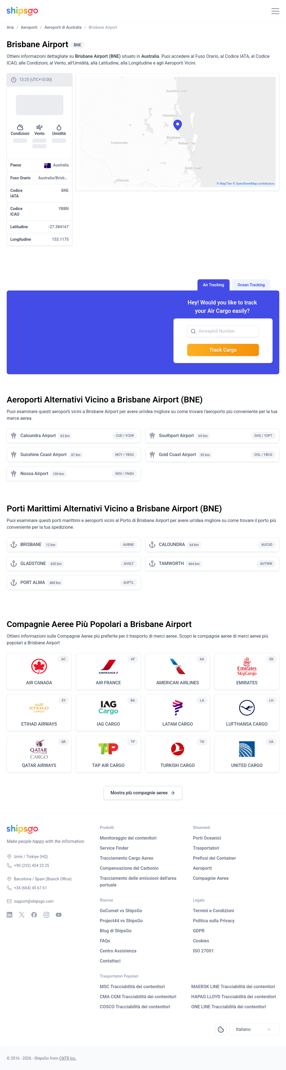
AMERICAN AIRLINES (177, 682)
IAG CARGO (108, 724)
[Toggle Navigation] (275, 11)
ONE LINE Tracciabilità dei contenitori (228, 1006)
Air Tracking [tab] (213, 285)
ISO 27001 (203, 951)
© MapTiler (224, 183)
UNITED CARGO (247, 765)
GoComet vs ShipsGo (121, 910)
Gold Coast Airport (177, 454)
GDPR (199, 930)
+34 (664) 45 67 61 (30, 888)
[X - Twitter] (22, 915)
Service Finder (114, 848)
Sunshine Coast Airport (43, 454)
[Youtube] (58, 915)
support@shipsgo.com (33, 901)
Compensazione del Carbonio (129, 868)
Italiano (254, 1029)
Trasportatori (206, 848)
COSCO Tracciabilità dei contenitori (135, 1006)
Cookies (201, 940)
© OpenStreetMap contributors (254, 183)
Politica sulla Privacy (214, 920)
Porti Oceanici (207, 838)
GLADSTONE (33, 563)
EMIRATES (247, 682)
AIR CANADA (39, 682)
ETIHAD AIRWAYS (39, 724)
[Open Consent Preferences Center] (221, 1029)
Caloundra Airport (38, 435)
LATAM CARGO (177, 724)
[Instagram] (46, 915)
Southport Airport (176, 435)
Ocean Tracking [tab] (251, 285)
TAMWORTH (171, 563)
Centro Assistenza (118, 951)
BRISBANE (31, 544)
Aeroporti (202, 868)
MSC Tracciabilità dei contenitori (132, 986)
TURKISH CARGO (178, 765)
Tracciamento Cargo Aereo (126, 858)
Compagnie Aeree (211, 878)
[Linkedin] (9, 915)
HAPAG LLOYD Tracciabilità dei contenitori (233, 996)
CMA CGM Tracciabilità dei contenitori (138, 996)
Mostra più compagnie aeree (143, 793)
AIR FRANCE (108, 682)
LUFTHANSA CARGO (247, 724)
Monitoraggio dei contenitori (128, 838)
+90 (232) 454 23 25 (31, 865)
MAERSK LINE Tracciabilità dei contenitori (233, 986)
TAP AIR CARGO (108, 765)
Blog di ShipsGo (116, 930)
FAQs (105, 940)
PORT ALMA (32, 582)
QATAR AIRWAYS (39, 765)
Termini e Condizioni (213, 910)
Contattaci (110, 961)
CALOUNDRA (172, 544)
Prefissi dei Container (214, 858)
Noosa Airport (34, 473)
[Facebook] (34, 915)
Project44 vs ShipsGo (121, 920)
